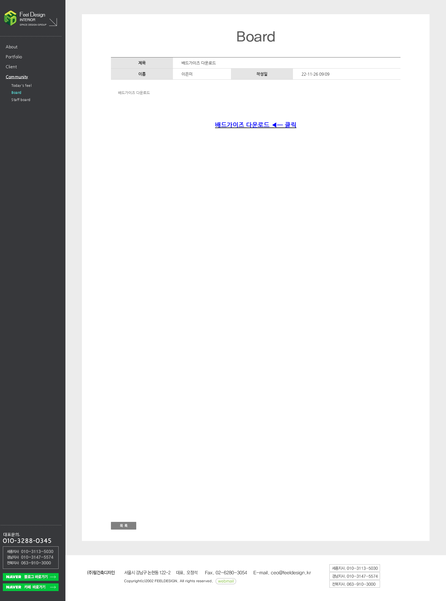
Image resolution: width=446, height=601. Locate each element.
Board (16, 92)
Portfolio (14, 56)
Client (11, 66)
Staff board (20, 100)
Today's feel (21, 85)
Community (17, 77)
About (12, 46)
